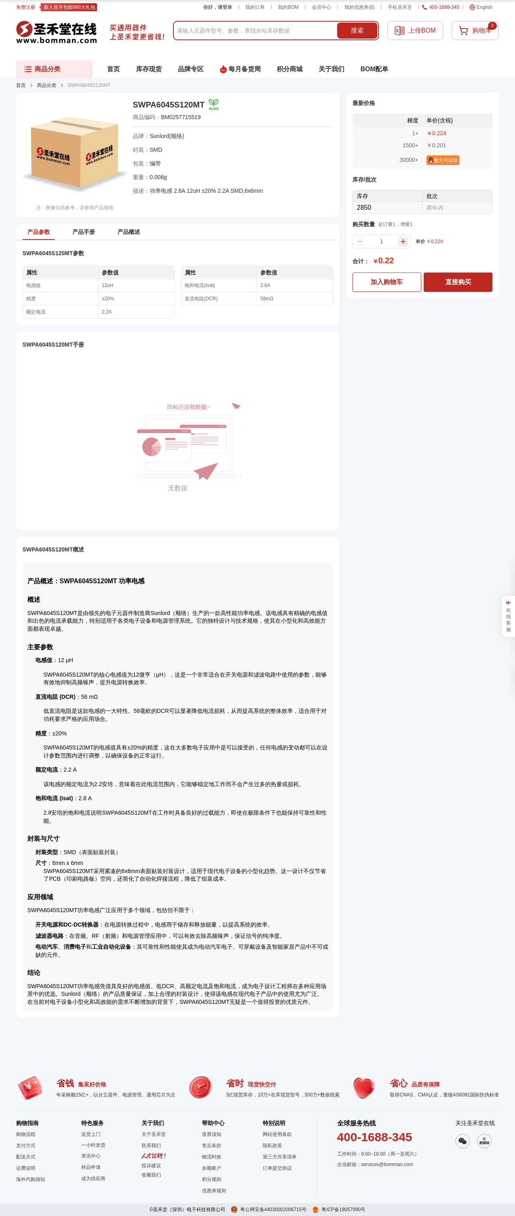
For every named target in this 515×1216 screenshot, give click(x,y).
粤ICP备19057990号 (343, 1209)
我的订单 (255, 7)
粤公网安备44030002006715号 (273, 1209)
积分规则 (211, 1179)
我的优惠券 (359, 7)
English (481, 7)
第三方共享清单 (280, 1157)
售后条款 (211, 1145)
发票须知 (211, 1134)
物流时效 (211, 1157)
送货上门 (91, 1134)
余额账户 (211, 1168)
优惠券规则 (214, 1190)
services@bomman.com (387, 1164)
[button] (154, 1175)
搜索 (357, 30)
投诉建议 (151, 1166)
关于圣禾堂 (154, 1134)
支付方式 (25, 1145)
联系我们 (151, 1145)
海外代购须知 (30, 1179)
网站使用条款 (277, 1134)
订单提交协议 (277, 1168)
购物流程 (25, 1134)
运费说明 (25, 1168)
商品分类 (46, 85)
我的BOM (288, 7)
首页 (21, 85)
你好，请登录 (217, 7)
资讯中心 (91, 1156)
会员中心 (321, 7)
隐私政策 (272, 1145)
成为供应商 (93, 1178)
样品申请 (91, 1167)
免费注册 (25, 7)
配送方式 (25, 1157)
